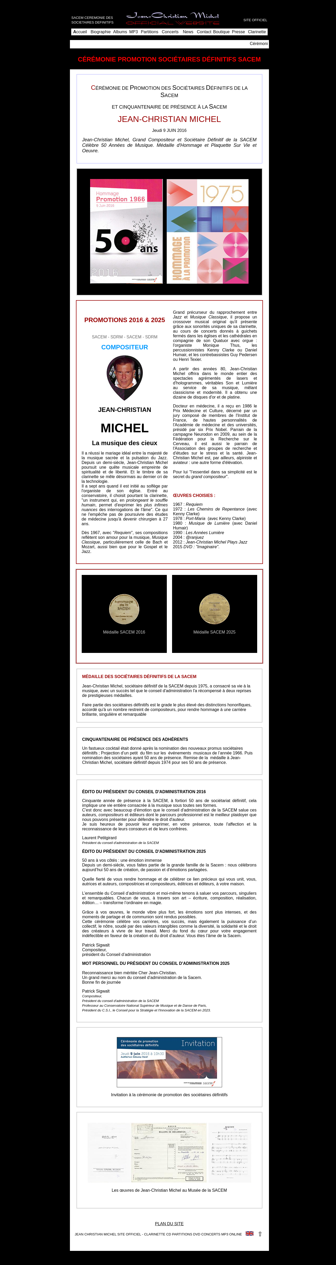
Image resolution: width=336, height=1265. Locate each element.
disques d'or (204, 397)
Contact (204, 32)
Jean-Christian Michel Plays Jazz (216, 542)
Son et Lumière (241, 383)
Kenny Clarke (220, 350)
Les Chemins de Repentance (216, 509)
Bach (157, 542)
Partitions (149, 32)
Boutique (221, 32)
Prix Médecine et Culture (198, 410)
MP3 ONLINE (231, 1234)
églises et (213, 336)
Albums (120, 32)
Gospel (150, 547)
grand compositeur (208, 476)
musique (141, 537)
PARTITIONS (182, 1234)
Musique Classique (208, 317)
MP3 (133, 32)
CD (168, 1234)
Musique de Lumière (209, 523)
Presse (238, 32)
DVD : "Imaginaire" (201, 547)
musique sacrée (102, 458)
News (188, 32)
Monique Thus (221, 345)
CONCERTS (211, 1234)
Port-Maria (195, 518)
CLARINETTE (154, 1234)
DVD (196, 1234)
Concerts (170, 32)
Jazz (162, 458)
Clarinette (257, 32)
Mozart (88, 547)
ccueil (80, 32)
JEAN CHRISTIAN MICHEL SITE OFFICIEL (108, 1234)
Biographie (101, 32)
